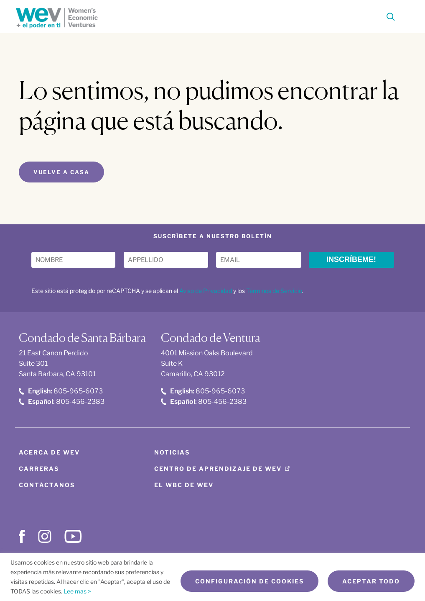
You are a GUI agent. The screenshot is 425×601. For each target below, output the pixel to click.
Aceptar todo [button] (371, 581)
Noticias (172, 452)
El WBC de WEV (184, 484)
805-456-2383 (61, 402)
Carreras (39, 468)
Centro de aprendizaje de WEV (218, 468)
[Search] (391, 18)
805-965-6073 (61, 391)
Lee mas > (77, 591)
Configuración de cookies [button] (249, 581)
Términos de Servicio (274, 290)
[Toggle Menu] (405, 15)
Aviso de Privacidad (205, 290)
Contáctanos (47, 484)
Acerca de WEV (49, 452)
